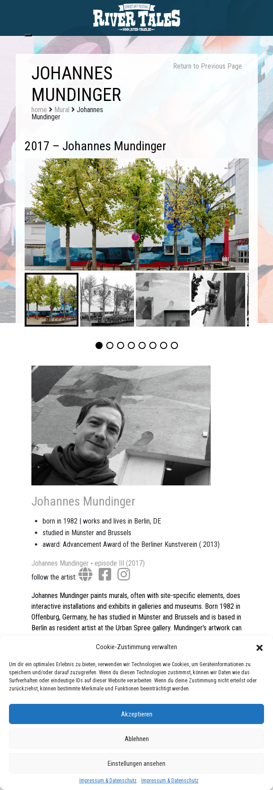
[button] (259, 646)
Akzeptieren (136, 714)
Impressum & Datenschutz (108, 780)
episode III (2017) (120, 563)
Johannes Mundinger (83, 501)
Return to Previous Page (207, 66)
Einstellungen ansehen (136, 763)
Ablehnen (137, 739)
